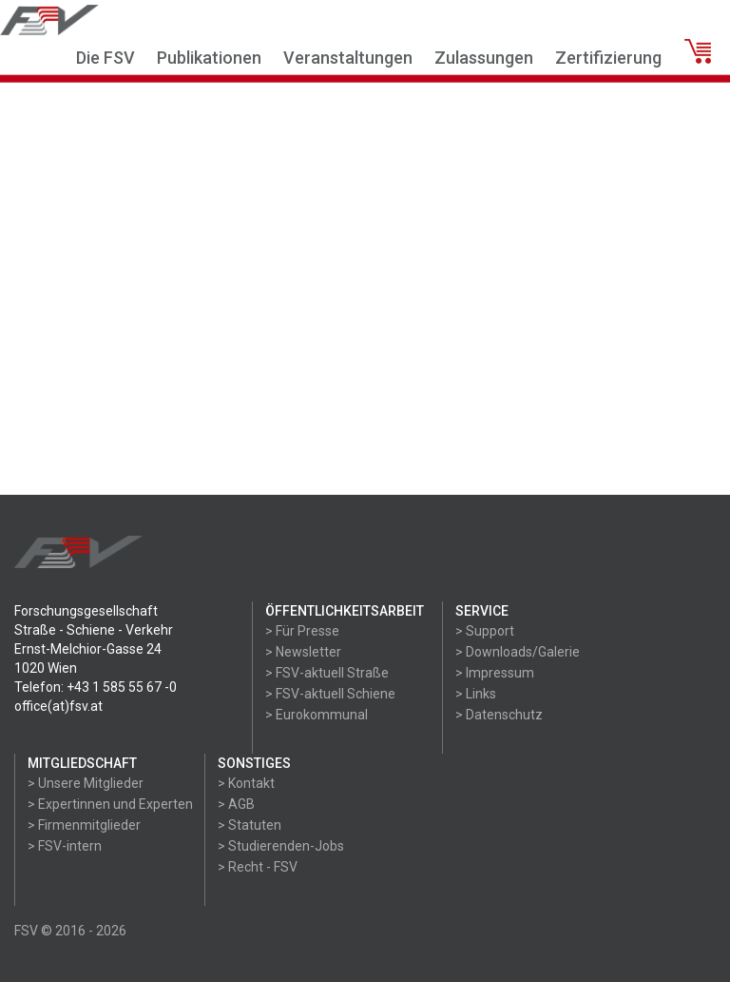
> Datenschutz (499, 714)
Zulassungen (483, 58)
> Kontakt (246, 783)
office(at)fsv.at (58, 706)
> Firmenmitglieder (84, 825)
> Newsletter (303, 651)
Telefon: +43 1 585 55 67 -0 (95, 687)
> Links (475, 693)
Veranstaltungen (348, 58)
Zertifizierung (608, 58)
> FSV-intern (65, 846)
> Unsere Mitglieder (86, 783)
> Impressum (494, 672)
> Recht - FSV (258, 866)
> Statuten (249, 825)
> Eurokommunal (316, 714)
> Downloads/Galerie (517, 651)
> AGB (236, 804)
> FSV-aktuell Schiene (330, 693)
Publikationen (209, 58)
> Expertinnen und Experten (110, 804)
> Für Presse (302, 630)
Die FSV (105, 58)
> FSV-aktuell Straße (327, 672)
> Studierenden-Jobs (281, 846)
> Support (484, 630)
